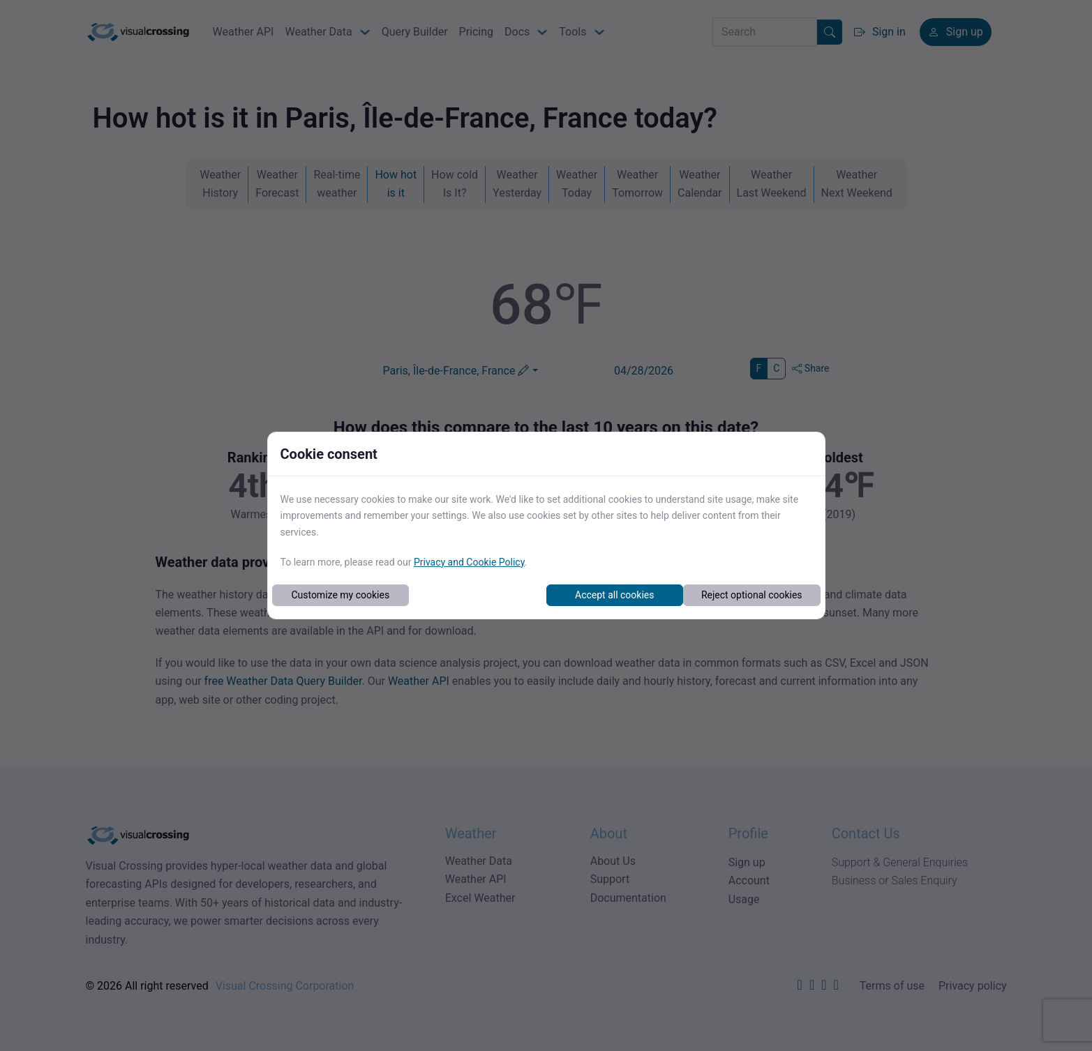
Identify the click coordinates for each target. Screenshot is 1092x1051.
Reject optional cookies (751, 594)
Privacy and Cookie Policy (469, 562)
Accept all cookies (614, 594)
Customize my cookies (340, 594)
